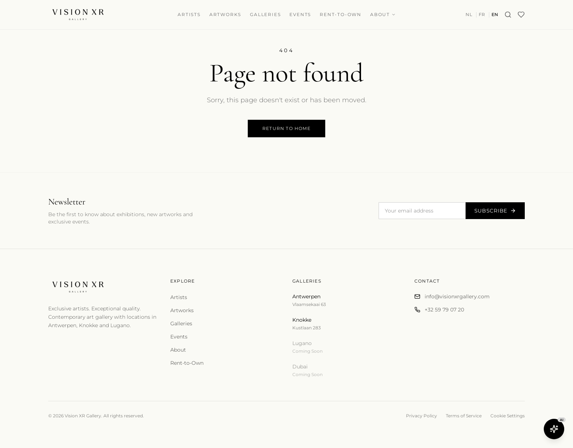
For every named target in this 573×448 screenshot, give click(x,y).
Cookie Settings (507, 415)
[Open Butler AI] (554, 429)
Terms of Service (464, 415)
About (383, 14)
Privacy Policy (421, 415)
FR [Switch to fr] (482, 14)
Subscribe (495, 210)
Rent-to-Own (340, 14)
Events (300, 14)
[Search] (508, 14)
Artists (189, 14)
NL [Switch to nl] (469, 14)
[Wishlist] (521, 14)
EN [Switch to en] (495, 14)
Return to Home (286, 128)
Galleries (265, 14)
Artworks (225, 14)
